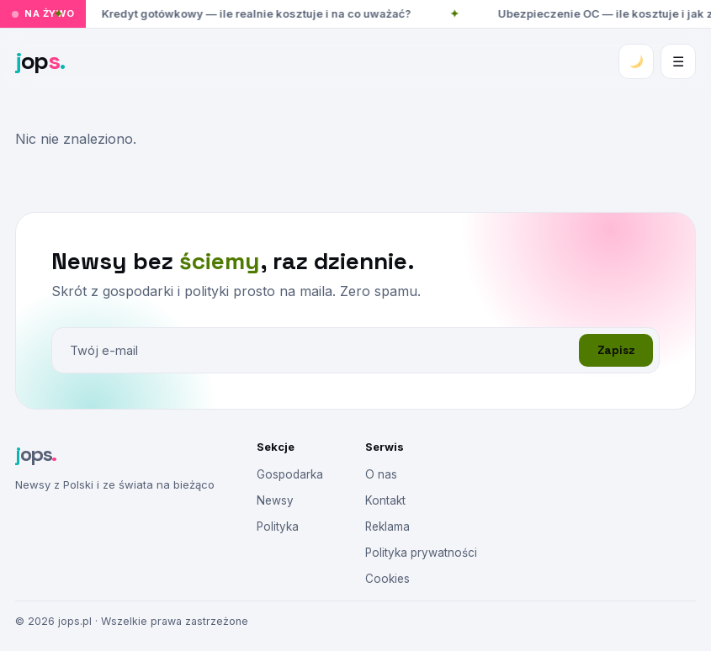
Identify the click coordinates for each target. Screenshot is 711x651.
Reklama (387, 526)
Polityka (278, 526)
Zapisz (615, 350)
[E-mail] (315, 350)
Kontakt (385, 500)
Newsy (275, 500)
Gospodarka (290, 474)
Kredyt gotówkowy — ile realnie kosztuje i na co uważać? (258, 13)
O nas (381, 474)
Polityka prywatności (421, 552)
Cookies (387, 578)
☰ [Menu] (678, 62)
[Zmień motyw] (636, 61)
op (40, 60)
